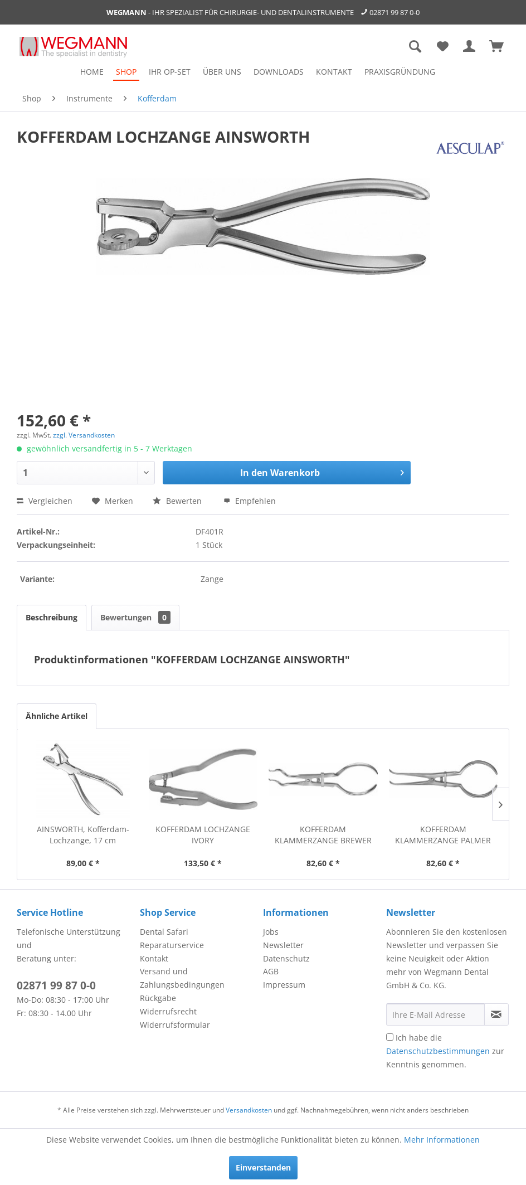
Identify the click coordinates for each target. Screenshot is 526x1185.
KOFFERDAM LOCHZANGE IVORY (202, 835)
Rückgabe (158, 998)
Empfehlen (249, 501)
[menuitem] (92, 72)
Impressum (284, 984)
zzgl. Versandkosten (84, 435)
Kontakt (154, 958)
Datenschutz (286, 958)
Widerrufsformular (175, 1024)
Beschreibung (51, 617)
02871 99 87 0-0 (394, 12)
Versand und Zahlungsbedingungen (182, 978)
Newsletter (283, 945)
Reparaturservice (172, 945)
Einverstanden (263, 1167)
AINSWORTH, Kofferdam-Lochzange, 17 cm (83, 835)
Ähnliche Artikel (56, 716)
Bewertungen (135, 617)
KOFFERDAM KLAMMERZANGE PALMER (443, 835)
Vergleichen (44, 501)
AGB (271, 971)
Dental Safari (164, 931)
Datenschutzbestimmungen (438, 1051)
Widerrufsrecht (168, 1011)
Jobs (271, 931)
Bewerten (178, 501)
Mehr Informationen (442, 1139)
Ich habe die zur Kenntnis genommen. (445, 1051)
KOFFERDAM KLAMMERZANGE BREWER (323, 835)
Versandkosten (249, 1110)
